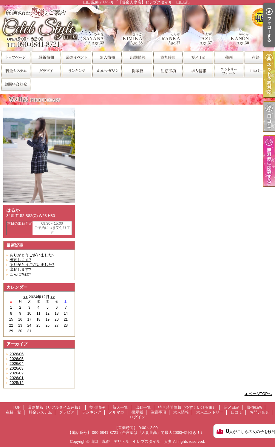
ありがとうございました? (32, 255)
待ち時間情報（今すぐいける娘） (168, 57)
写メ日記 (198, 57)
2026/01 (17, 378)
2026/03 (17, 368)
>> (52, 297)
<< (25, 297)
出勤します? (20, 260)
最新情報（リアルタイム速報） (46, 57)
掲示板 (137, 70)
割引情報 (76, 57)
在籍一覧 (259, 57)
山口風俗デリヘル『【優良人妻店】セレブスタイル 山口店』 (137, 27)
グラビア (46, 70)
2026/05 (17, 358)
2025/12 (17, 382)
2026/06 (17, 354)
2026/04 (17, 363)
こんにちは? (20, 274)
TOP (15, 57)
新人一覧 (107, 57)
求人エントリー (228, 70)
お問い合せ (15, 84)
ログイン (137, 417)
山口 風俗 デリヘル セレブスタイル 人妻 (131, 441)
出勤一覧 (137, 57)
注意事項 (168, 70)
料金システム (15, 70)
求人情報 (198, 70)
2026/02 (17, 373)
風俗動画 (228, 57)
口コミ (259, 70)
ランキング (76, 70)
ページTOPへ (260, 393)
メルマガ (107, 70)
